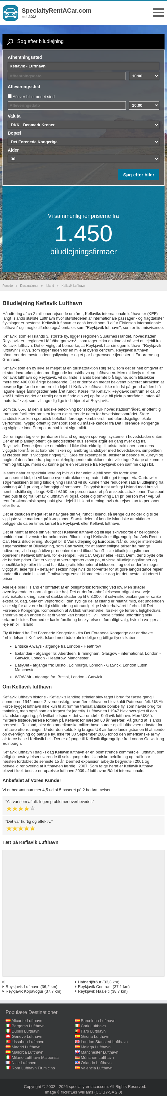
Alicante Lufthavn (26, 1020)
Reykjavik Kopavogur (24, 991)
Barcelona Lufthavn (98, 1020)
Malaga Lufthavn (95, 1047)
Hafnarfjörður (89, 982)
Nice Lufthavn (24, 1062)
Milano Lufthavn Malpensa (35, 1057)
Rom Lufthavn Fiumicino (33, 1068)
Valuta (14, 116)
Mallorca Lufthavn (28, 1052)
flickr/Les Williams (77, 1092)
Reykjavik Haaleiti (94, 991)
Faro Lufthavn (93, 1031)
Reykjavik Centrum (95, 986)
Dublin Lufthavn (26, 1031)
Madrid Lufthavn (26, 1047)
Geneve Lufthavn (27, 1036)
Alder (13, 150)
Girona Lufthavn (95, 1036)
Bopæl (14, 133)
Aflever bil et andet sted (34, 96)
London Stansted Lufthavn (104, 1041)
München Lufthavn (97, 1057)
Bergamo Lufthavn (28, 1026)
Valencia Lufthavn (96, 1068)
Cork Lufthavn (93, 1026)
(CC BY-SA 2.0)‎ (108, 1092)
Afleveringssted (24, 86)
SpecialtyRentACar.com (57, 10)
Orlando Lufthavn (96, 1062)
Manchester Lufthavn (99, 1052)
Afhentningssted (25, 57)
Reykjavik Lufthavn (22, 986)
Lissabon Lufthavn (28, 1041)
